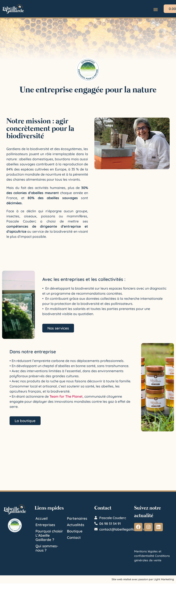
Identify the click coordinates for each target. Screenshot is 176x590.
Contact (74, 537)
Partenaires (77, 518)
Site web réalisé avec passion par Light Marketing (143, 579)
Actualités (75, 524)
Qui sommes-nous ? (46, 548)
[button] (155, 9)
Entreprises (45, 524)
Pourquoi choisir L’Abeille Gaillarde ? (49, 535)
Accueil (41, 518)
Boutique (74, 531)
